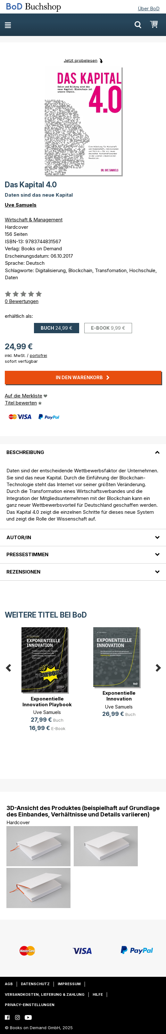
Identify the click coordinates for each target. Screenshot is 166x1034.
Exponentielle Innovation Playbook (47, 702)
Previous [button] (8, 667)
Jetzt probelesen (80, 60)
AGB (9, 984)
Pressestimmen (27, 554)
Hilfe (98, 994)
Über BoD (149, 8)
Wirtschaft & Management (33, 220)
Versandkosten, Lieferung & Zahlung (45, 994)
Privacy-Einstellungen (29, 1005)
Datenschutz (35, 984)
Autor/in (18, 537)
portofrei (38, 355)
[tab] (83, 448)
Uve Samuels (21, 205)
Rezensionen (23, 572)
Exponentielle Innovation (119, 696)
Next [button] (158, 667)
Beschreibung (25, 452)
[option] (47, 684)
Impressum (69, 984)
